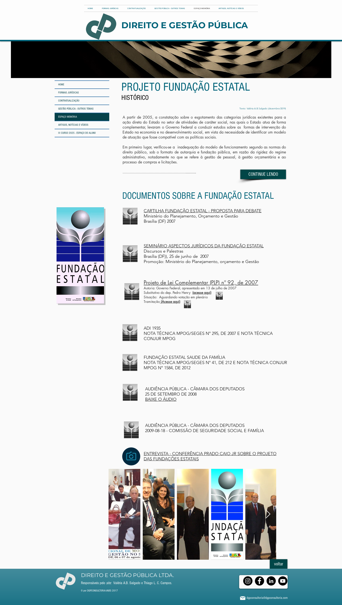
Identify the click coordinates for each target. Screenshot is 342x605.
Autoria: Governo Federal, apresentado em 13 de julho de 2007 (190, 288)
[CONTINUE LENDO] (263, 174)
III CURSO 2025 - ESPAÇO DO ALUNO (77, 132)
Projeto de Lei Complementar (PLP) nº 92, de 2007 (201, 282)
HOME (61, 84)
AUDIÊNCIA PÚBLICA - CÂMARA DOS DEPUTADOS (195, 425)
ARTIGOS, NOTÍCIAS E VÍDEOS (73, 124)
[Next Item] (268, 514)
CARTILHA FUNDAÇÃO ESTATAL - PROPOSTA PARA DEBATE (202, 210)
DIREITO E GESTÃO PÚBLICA (184, 25)
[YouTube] (282, 581)
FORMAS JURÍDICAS (68, 92)
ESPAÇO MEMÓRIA (67, 116)
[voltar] (278, 564)
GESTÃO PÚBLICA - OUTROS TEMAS (76, 108)
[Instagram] (247, 581)
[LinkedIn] (271, 581)
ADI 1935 (153, 328)
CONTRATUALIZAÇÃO (68, 100)
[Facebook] (259, 581)
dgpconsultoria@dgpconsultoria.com (267, 598)
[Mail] (243, 598)
